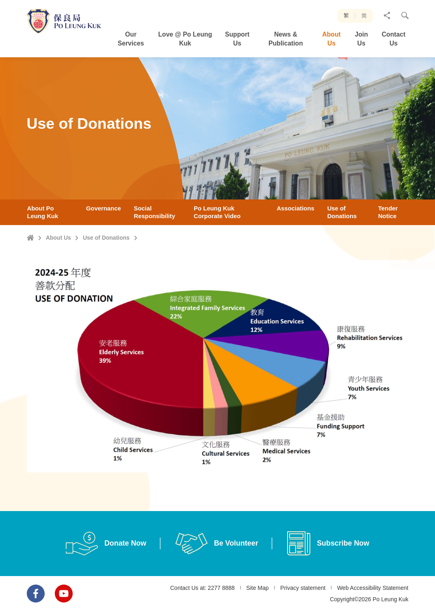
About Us (58, 237)
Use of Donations (106, 237)
